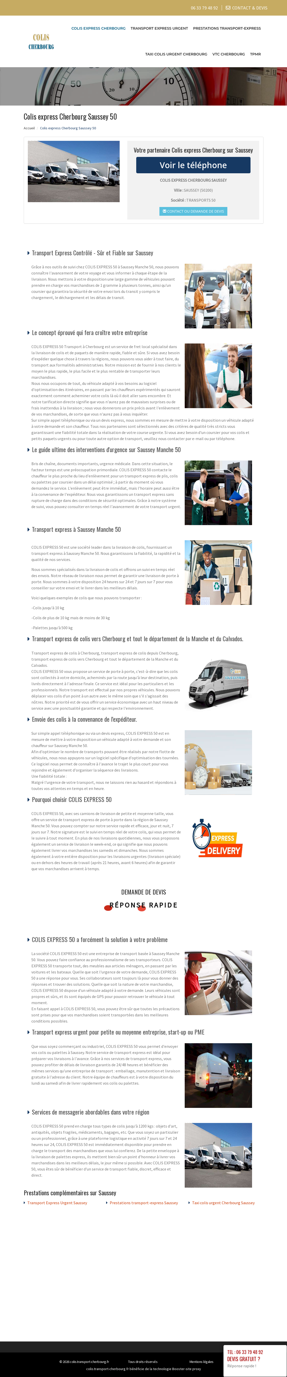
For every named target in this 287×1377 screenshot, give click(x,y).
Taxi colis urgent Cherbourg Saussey (223, 1202)
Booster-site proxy (186, 1368)
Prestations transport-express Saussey (144, 1202)
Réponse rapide (143, 904)
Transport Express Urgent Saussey (57, 1202)
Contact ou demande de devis (193, 210)
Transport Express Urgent (159, 28)
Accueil (29, 127)
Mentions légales (202, 1361)
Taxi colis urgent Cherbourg (176, 53)
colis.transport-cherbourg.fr (89, 1361)
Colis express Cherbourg (98, 28)
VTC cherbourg (229, 53)
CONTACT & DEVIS (249, 7)
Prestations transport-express (227, 28)
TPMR (255, 53)
